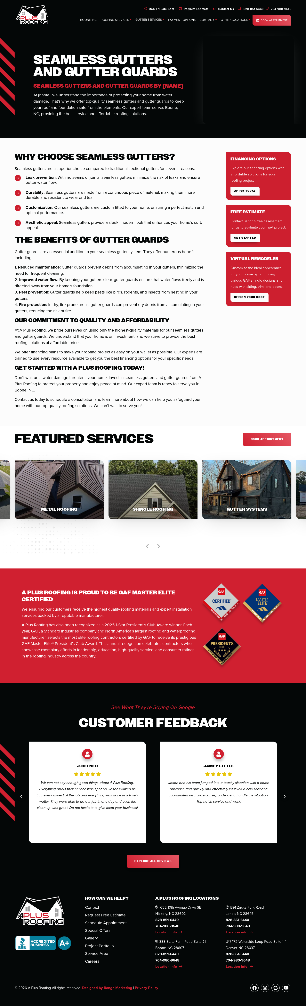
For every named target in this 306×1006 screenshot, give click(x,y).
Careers (92, 961)
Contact (92, 907)
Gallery (91, 938)
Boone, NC (88, 20)
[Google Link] (275, 988)
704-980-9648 (279, 9)
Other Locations (234, 20)
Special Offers (97, 930)
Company (206, 20)
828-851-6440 (251, 9)
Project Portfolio (99, 946)
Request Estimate (194, 9)
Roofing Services (115, 20)
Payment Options (182, 20)
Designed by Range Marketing (107, 987)
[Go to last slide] (147, 546)
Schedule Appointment (106, 923)
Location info (168, 932)
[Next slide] (158, 546)
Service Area (96, 953)
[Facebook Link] (254, 988)
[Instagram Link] (265, 988)
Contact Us (223, 9)
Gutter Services (148, 19)
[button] (59, 489)
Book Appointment (271, 20)
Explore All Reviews (153, 861)
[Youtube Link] (286, 988)
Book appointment (267, 439)
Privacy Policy (146, 987)
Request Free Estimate (105, 915)
